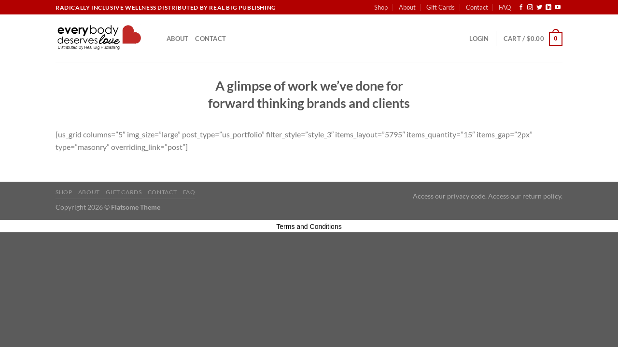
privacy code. (467, 196)
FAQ (505, 7)
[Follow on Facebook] (521, 7)
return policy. (542, 196)
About (407, 7)
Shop (381, 7)
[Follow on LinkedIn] (548, 7)
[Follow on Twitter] (539, 7)
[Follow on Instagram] (530, 7)
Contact (477, 7)
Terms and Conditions (308, 226)
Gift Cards (440, 7)
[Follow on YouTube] (558, 7)
